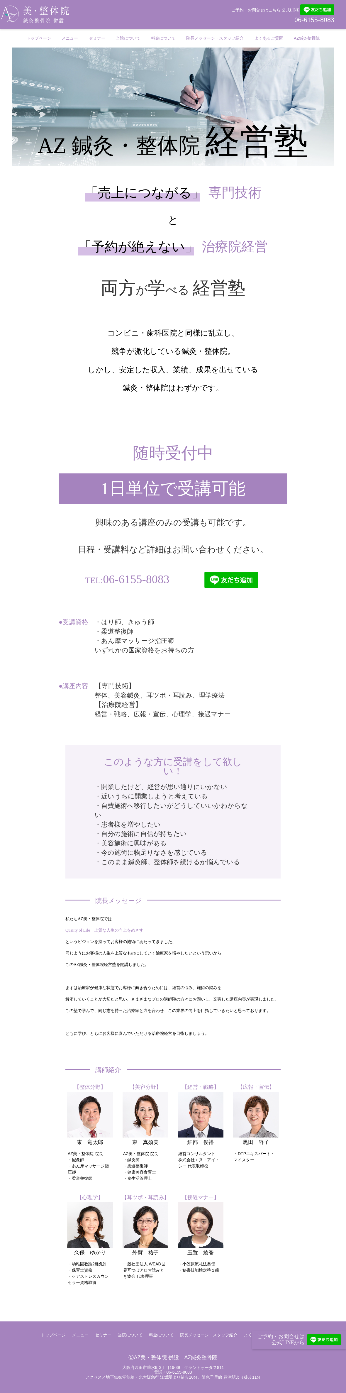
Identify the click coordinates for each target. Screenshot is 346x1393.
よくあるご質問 (269, 38)
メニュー (70, 38)
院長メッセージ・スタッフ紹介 (215, 38)
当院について (128, 38)
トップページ (38, 38)
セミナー (97, 38)
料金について (163, 38)
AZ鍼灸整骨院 (307, 38)
